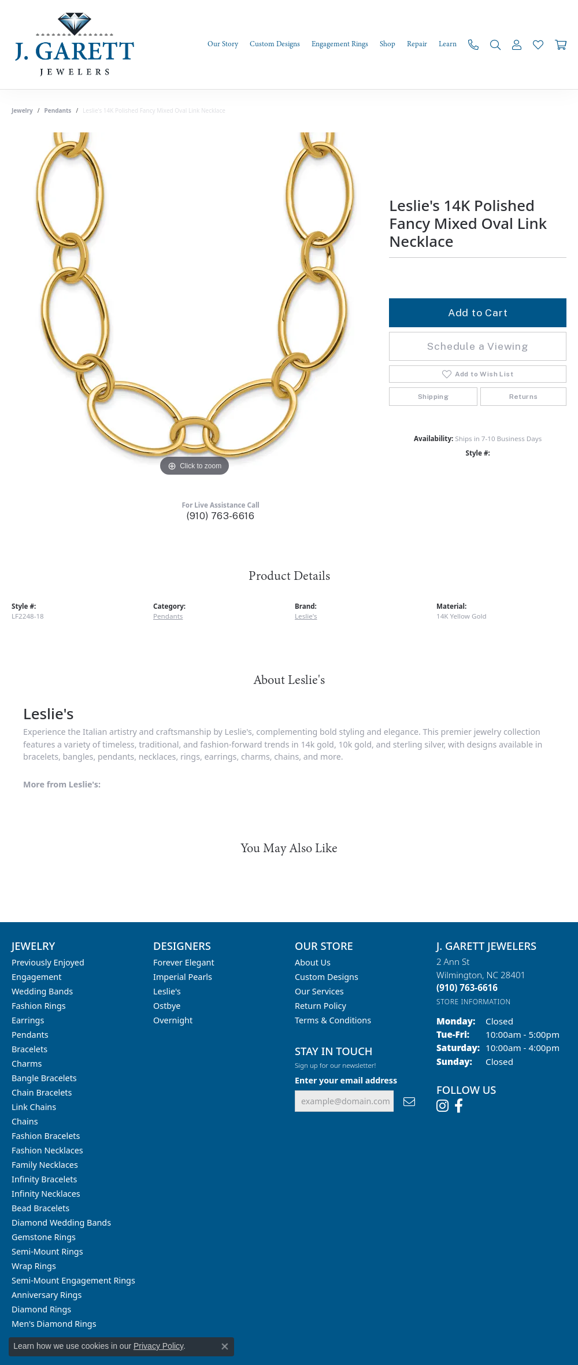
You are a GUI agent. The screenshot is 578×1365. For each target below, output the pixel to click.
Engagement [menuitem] (36, 976)
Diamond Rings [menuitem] (41, 1309)
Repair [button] (417, 44)
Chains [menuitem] (25, 1121)
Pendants (58, 110)
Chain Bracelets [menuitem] (42, 1092)
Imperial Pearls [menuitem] (182, 976)
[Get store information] (473, 1002)
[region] (194, 305)
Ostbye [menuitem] (166, 1005)
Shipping (433, 397)
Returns (523, 397)
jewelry (22, 110)
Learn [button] (448, 44)
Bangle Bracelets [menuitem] (44, 1077)
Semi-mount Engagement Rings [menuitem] (73, 1280)
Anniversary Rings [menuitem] (46, 1294)
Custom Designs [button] (275, 44)
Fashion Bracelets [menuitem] (46, 1135)
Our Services (319, 991)
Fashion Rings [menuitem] (39, 1005)
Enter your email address (346, 1080)
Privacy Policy (158, 1346)
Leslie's (306, 616)
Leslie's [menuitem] (167, 991)
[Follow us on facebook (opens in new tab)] (458, 1106)
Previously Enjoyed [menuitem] (48, 962)
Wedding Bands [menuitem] (42, 991)
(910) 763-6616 (220, 516)
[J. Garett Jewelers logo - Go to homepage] (78, 44)
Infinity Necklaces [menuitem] (46, 1193)
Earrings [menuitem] (28, 1020)
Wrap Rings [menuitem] (34, 1265)
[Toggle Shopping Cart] (560, 44)
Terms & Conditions (333, 1020)
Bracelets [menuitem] (29, 1049)
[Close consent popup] (224, 1346)
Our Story (223, 44)
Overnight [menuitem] (172, 1020)
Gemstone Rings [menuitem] (44, 1236)
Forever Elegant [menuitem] (183, 962)
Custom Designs (326, 976)
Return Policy (320, 1005)
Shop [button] (387, 44)
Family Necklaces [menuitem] (45, 1164)
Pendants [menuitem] (30, 1034)
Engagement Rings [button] (340, 44)
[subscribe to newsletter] (409, 1101)
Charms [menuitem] (27, 1063)
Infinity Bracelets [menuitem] (44, 1179)
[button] (495, 44)
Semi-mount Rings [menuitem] (47, 1251)
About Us (313, 962)
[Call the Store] (467, 987)
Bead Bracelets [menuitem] (40, 1208)
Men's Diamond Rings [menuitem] (54, 1323)
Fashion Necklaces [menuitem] (47, 1150)
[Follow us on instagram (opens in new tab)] (442, 1106)
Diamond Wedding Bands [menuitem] (61, 1222)
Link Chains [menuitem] (34, 1106)
